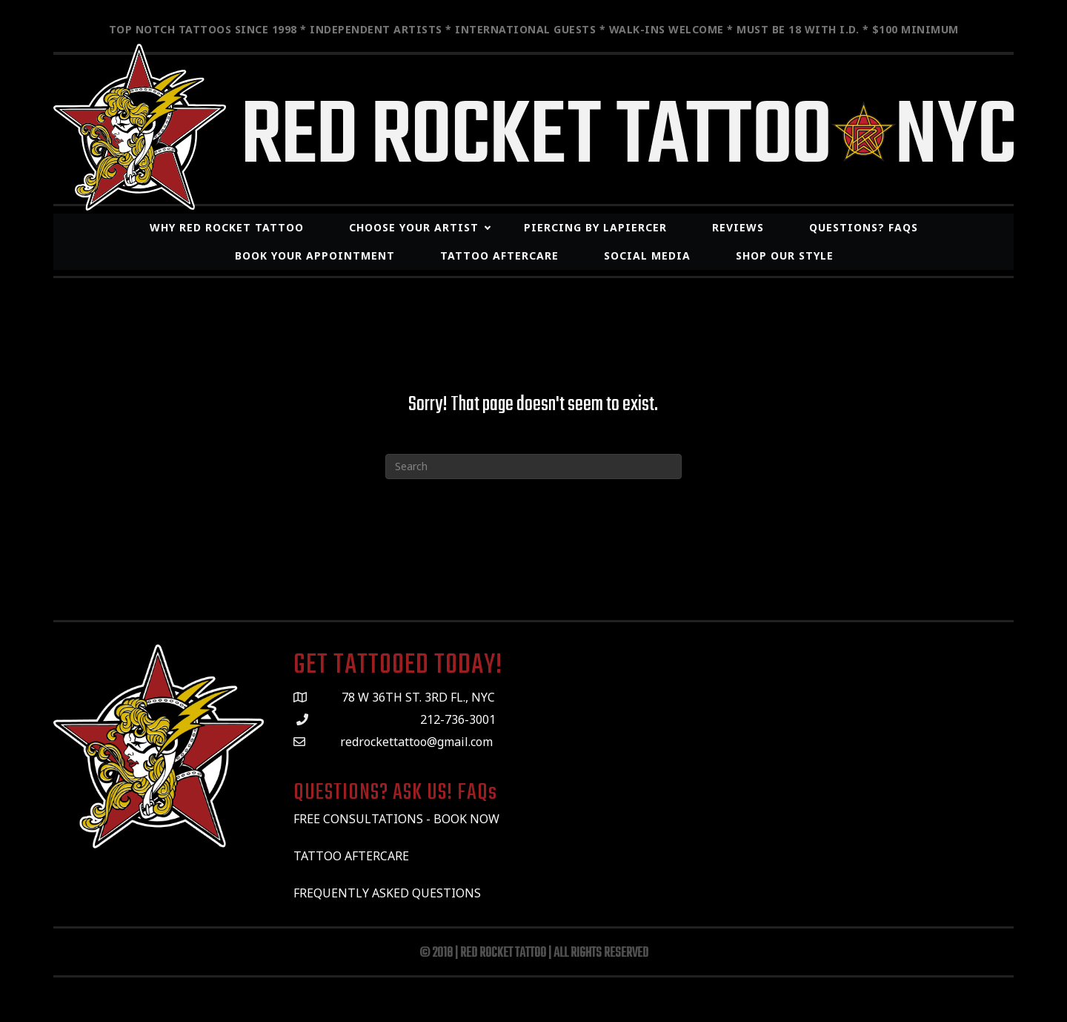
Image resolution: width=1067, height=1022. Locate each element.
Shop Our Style (785, 255)
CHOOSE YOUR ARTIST (414, 227)
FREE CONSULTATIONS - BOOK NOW (396, 819)
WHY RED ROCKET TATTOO (227, 227)
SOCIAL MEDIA (647, 255)
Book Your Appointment (315, 255)
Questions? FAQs (863, 227)
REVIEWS (738, 227)
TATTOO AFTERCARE (352, 856)
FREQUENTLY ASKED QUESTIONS (387, 893)
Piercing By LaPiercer (595, 227)
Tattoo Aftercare (499, 255)
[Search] (533, 466)
